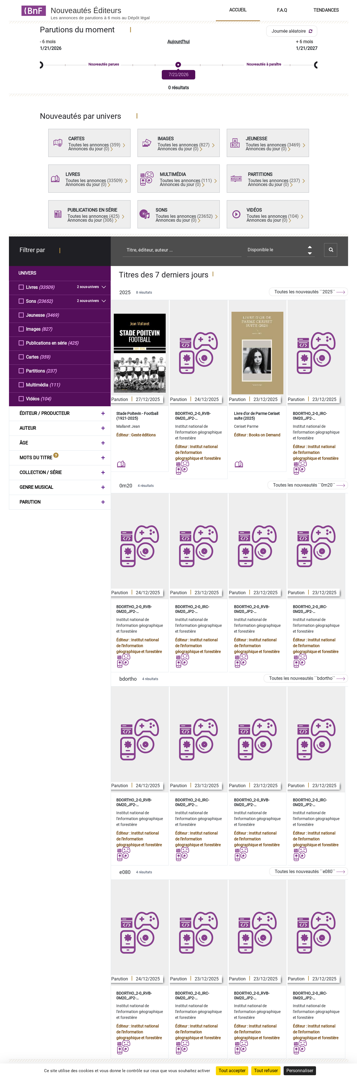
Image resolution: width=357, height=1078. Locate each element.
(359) (45, 356)
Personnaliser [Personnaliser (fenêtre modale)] (299, 1070)
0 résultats (178, 87)
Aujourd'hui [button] (178, 41)
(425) (73, 342)
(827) (47, 329)
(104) (45, 398)
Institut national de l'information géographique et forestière (198, 432)
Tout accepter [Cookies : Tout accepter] (232, 1070)
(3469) (52, 315)
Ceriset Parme (246, 426)
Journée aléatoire (293, 31)
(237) (51, 370)
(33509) (46, 287)
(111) (54, 384)
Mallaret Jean (128, 426)
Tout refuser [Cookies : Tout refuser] (266, 1070)
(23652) (45, 301)
